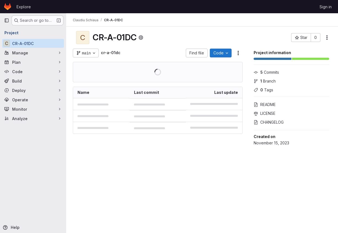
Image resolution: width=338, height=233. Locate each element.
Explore (24, 6)
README (265, 104)
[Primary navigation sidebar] (6, 20)
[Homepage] (7, 6)
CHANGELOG (269, 122)
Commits (266, 72)
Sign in (326, 6)
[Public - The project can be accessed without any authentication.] (141, 37)
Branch (265, 81)
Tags (263, 90)
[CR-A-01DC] (33, 43)
